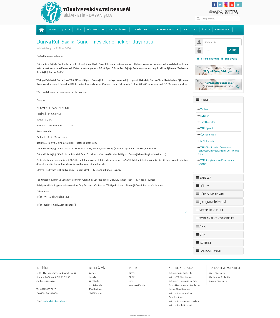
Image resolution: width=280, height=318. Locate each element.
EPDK (131, 277)
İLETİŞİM (206, 29)
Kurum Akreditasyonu (179, 289)
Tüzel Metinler (207, 122)
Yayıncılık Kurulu (137, 285)
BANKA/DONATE (222, 29)
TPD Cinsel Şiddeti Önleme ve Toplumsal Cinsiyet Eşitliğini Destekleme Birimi (218, 150)
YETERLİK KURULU (140, 29)
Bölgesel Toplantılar (218, 281)
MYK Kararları (207, 141)
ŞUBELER (66, 29)
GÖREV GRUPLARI (95, 29)
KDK (131, 281)
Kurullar (204, 115)
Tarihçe (204, 109)
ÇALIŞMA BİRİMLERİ (118, 29)
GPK (195, 29)
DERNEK (53, 29)
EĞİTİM (79, 29)
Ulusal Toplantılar (217, 273)
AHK (186, 29)
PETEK (132, 273)
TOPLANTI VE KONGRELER (166, 29)
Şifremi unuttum (208, 58)
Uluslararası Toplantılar (220, 277)
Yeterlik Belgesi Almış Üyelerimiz (184, 301)
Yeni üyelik (229, 58)
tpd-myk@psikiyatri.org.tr (55, 301)
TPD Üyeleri (206, 128)
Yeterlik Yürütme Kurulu (180, 277)
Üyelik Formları (208, 134)
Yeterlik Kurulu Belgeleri (180, 305)
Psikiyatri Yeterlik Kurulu (180, 273)
